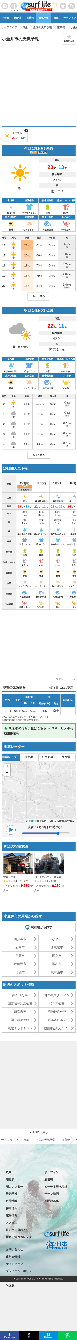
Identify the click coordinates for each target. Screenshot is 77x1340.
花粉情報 (11, 1215)
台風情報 (11, 1201)
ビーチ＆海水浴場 (55, 1186)
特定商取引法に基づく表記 (23, 1278)
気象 (56, 17)
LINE (67, 1337)
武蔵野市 (20, 964)
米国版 (10, 1285)
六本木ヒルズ (57, 1020)
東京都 (65, 1139)
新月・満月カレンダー (20, 1237)
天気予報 (44, 17)
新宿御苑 (20, 1011)
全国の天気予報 (46, 1139)
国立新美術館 (20, 1020)
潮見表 (18, 17)
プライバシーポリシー (20, 1271)
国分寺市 (20, 939)
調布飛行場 (20, 995)
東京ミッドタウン (20, 1028)
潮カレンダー (14, 1186)
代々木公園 (56, 1003)
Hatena (48, 1337)
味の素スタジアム (57, 995)
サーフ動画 (51, 1193)
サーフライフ (9, 1139)
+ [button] (7, 767)
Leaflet (29, 821)
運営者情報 (13, 1256)
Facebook (9, 1337)
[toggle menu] (72, 5)
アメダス (11, 1222)
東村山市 (57, 972)
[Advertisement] (38, 85)
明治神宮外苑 (57, 1011)
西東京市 (57, 947)
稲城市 (20, 972)
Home (5, 17)
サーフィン (51, 1172)
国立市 (56, 955)
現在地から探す (41, 927)
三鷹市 (20, 955)
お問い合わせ (14, 1249)
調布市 (56, 964)
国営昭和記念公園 (20, 1003)
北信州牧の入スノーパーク (59, 1028)
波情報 (30, 17)
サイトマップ (14, 1264)
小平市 (56, 939)
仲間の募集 (51, 1201)
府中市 (20, 947)
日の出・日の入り (17, 1229)
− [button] (7, 773)
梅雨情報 (11, 1208)
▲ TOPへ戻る (38, 1132)
